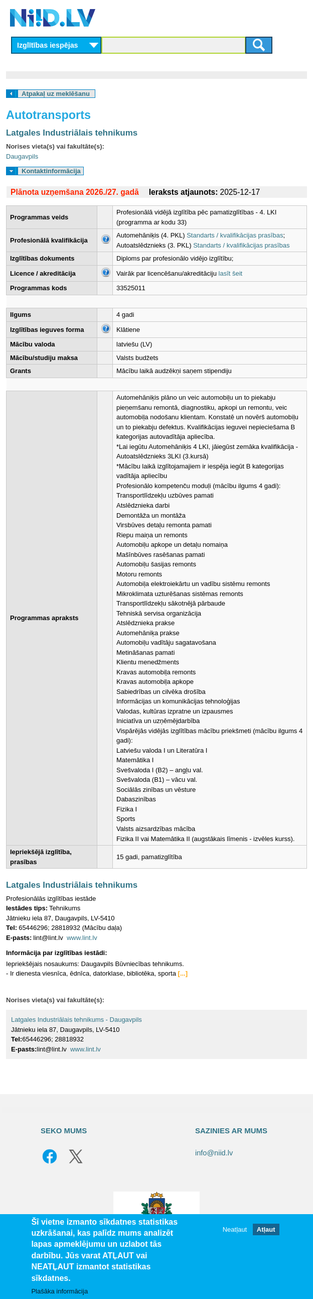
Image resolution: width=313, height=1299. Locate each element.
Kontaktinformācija (51, 171)
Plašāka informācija (59, 1291)
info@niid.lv (214, 1153)
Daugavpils (22, 156)
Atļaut (266, 1229)
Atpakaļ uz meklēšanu (56, 93)
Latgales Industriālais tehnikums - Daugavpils (76, 1019)
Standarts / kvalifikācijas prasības (235, 235)
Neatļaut (235, 1229)
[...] (183, 973)
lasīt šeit (231, 273)
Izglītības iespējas (47, 45)
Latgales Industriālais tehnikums (71, 133)
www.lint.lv (82, 937)
